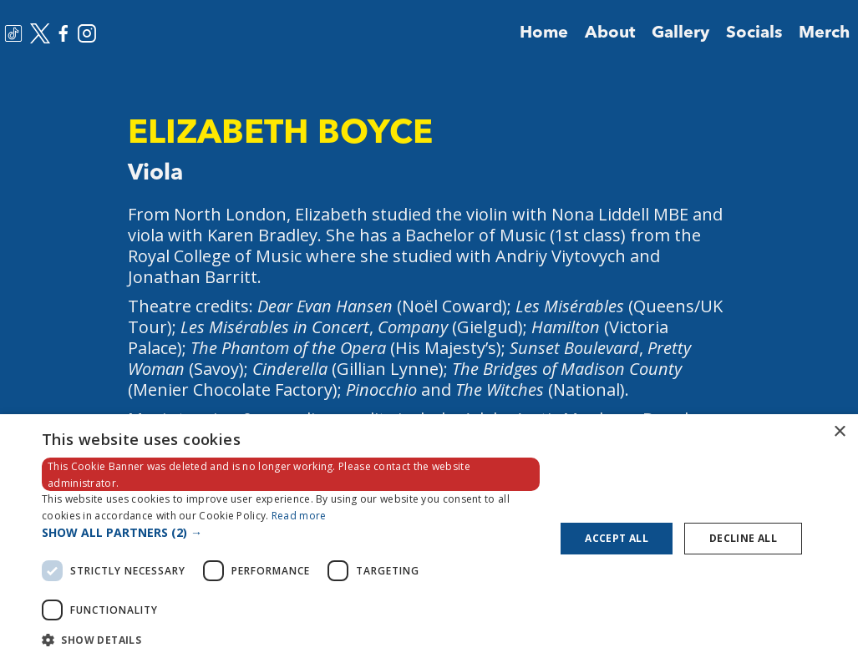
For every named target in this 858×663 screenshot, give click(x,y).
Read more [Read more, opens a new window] (299, 516)
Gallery (680, 33)
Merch (824, 33)
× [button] (839, 432)
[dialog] (429, 538)
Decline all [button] (743, 538)
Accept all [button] (616, 538)
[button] (291, 532)
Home (544, 33)
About (610, 33)
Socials (754, 33)
